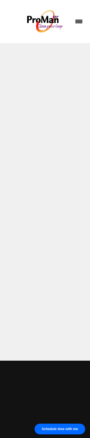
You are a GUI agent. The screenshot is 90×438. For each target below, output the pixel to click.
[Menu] (79, 22)
